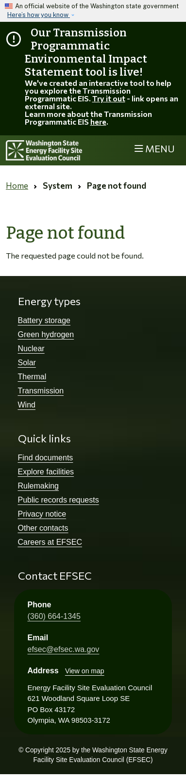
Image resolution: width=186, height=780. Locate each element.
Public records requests (58, 500)
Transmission (41, 391)
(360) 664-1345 (54, 616)
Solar (27, 362)
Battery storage (44, 320)
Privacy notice (42, 514)
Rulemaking (38, 486)
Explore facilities (46, 472)
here (98, 121)
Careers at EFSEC (50, 542)
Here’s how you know (38, 14)
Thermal (32, 377)
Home (17, 185)
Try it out (108, 98)
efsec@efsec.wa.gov (64, 649)
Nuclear (31, 348)
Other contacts (43, 528)
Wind (26, 405)
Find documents (45, 458)
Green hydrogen (46, 334)
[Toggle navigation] (155, 148)
